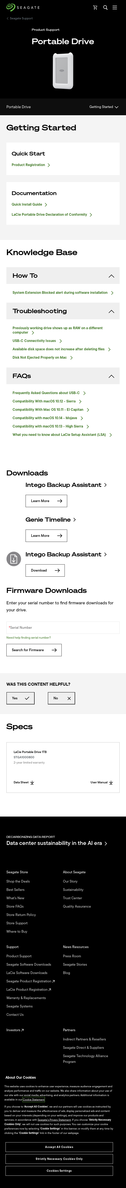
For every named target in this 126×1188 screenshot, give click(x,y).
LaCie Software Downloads (27, 973)
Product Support (19, 956)
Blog (67, 973)
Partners (69, 1030)
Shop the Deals (19, 881)
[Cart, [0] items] (95, 7)
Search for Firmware (34, 650)
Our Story (70, 881)
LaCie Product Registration (28, 989)
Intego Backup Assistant (66, 485)
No (61, 698)
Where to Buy (17, 931)
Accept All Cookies (59, 1147)
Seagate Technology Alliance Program (85, 1059)
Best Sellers (15, 890)
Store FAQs (15, 906)
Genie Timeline (50, 520)
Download (45, 570)
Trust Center (73, 898)
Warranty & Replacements (26, 998)
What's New (15, 898)
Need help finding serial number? (28, 637)
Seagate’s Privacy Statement (54, 1120)
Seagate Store (17, 872)
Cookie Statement (33, 1099)
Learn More (46, 501)
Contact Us (15, 1015)
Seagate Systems (19, 1006)
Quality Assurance (77, 906)
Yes (20, 698)
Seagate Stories (75, 964)
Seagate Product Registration (30, 981)
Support (12, 947)
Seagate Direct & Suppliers (84, 1048)
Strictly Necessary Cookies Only (59, 1159)
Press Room (72, 956)
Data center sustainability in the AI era (56, 843)
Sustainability (73, 890)
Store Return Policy (21, 915)
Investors (15, 1030)
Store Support (17, 923)
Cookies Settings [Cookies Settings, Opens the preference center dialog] (59, 1170)
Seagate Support (21, 18)
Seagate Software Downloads (29, 964)
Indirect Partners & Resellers (85, 1039)
